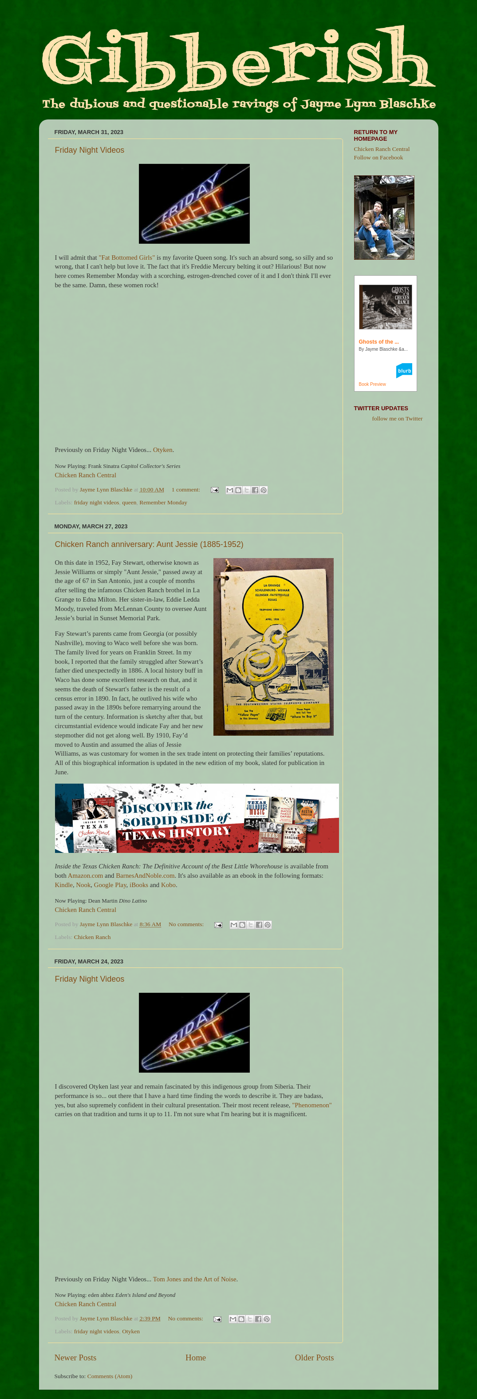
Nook (83, 884)
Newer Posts (76, 1357)
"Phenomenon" (312, 1105)
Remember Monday (163, 502)
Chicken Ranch (92, 937)
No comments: (187, 924)
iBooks (139, 884)
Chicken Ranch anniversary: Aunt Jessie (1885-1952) (149, 544)
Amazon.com (85, 875)
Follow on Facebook (378, 157)
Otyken (163, 449)
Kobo (168, 884)
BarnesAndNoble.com (145, 875)
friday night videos (96, 502)
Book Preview (372, 384)
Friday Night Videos (90, 150)
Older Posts (314, 1357)
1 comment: (187, 489)
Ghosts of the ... (379, 342)
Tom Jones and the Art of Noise (195, 1279)
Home (195, 1357)
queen (129, 502)
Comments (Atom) (110, 1376)
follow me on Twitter (397, 418)
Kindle (64, 884)
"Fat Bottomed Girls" (127, 257)
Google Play (110, 884)
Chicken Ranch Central (86, 475)
